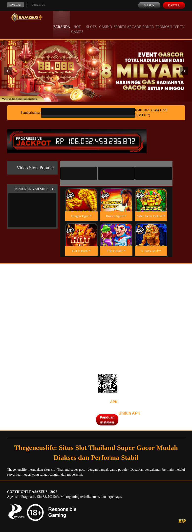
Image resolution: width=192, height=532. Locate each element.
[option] (92, 96)
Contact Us (38, 4)
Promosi (163, 22)
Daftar (174, 5)
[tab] (78, 173)
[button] (8, 71)
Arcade (134, 22)
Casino (105, 22)
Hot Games (77, 25)
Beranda (61, 22)
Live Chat (15, 4)
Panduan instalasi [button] (107, 419)
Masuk (149, 5)
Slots (91, 22)
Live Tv (178, 22)
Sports (120, 22)
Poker (148, 22)
